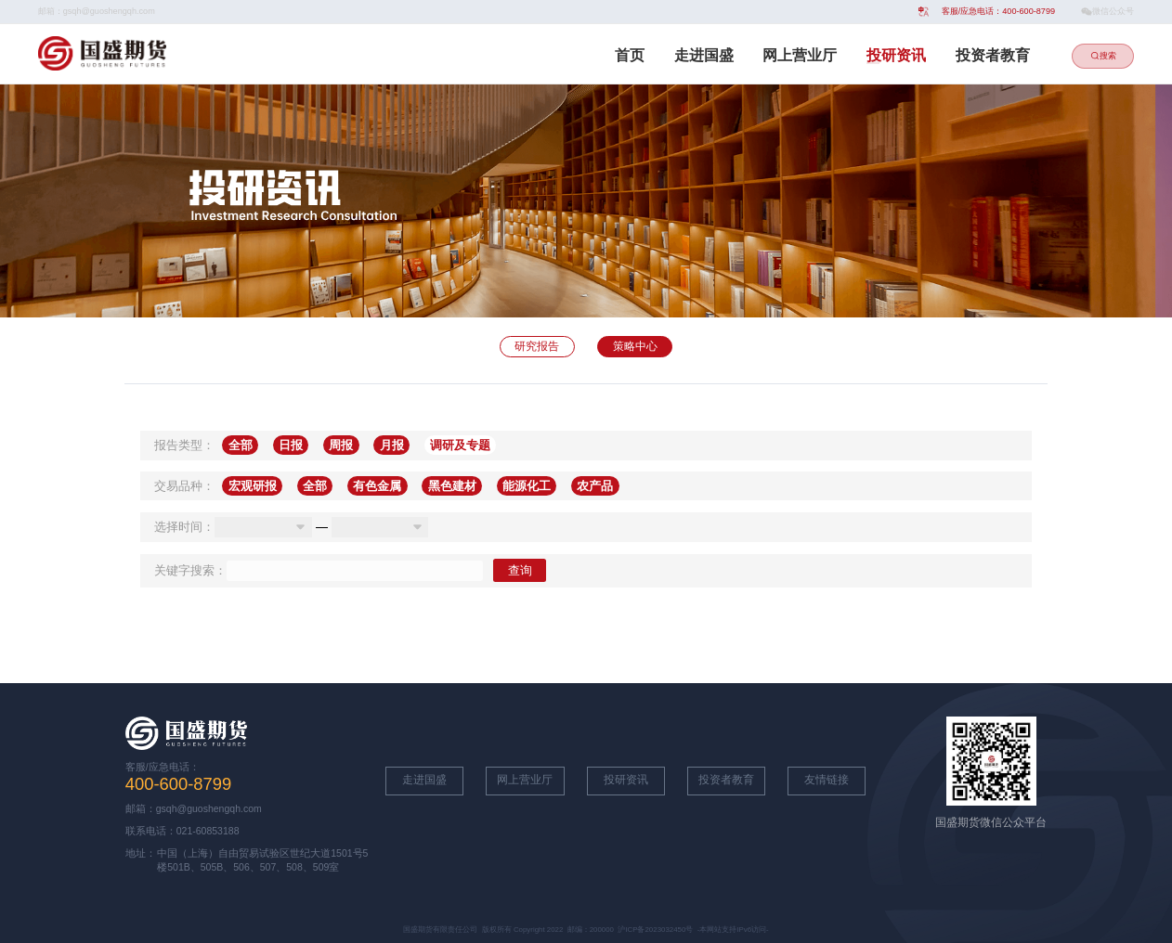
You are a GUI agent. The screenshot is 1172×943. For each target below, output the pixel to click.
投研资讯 (896, 55)
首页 (630, 55)
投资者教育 (993, 55)
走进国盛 (704, 55)
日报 (291, 445)
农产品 (595, 486)
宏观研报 (252, 486)
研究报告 (536, 346)
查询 (520, 570)
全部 (240, 445)
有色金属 (377, 486)
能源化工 (526, 486)
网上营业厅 (799, 55)
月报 (392, 445)
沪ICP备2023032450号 (655, 929)
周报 (341, 445)
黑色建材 (452, 486)
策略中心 (635, 346)
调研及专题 (460, 445)
